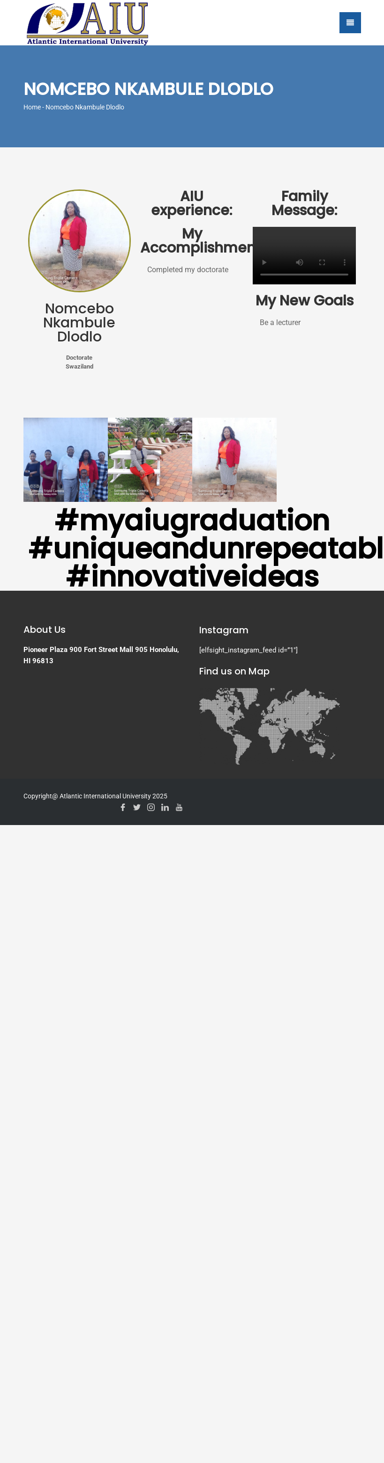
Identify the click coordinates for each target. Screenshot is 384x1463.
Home (32, 107)
